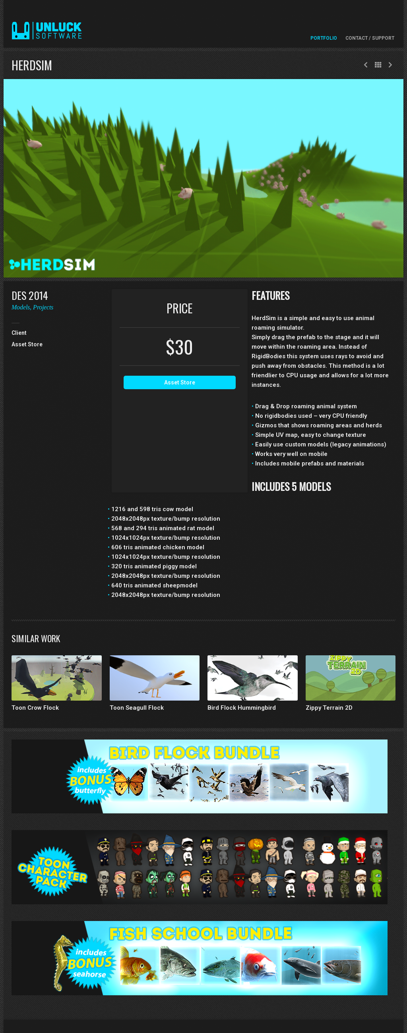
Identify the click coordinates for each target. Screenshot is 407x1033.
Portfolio (323, 38)
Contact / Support (369, 38)
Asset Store (179, 382)
